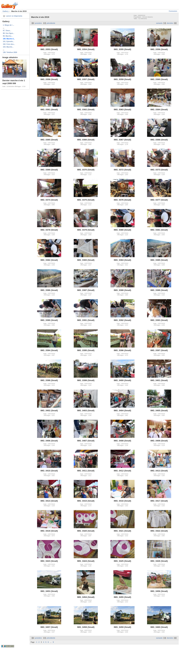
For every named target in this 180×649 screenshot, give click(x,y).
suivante (159, 23)
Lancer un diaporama (14, 16)
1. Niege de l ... (8, 25)
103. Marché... (8, 47)
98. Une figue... (8, 33)
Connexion (173, 11)
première (38, 23)
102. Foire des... (9, 44)
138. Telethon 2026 (10, 52)
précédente (51, 23)
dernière (170, 23)
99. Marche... (8, 36)
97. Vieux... (7, 30)
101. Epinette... (8, 41)
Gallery (6, 11)
